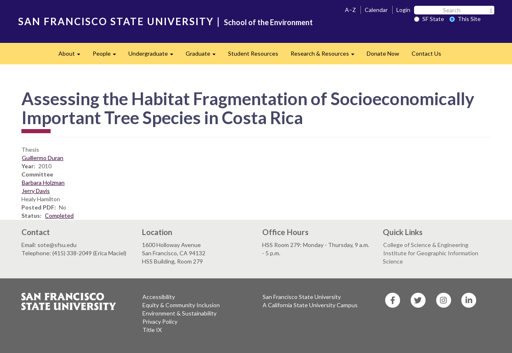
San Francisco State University (302, 296)
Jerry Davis (36, 190)
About (72, 56)
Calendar (376, 9)
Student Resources (253, 53)
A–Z (350, 9)
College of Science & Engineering (425, 244)
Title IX (152, 329)
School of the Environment (268, 22)
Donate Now (383, 53)
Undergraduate (153, 56)
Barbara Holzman (43, 182)
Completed (59, 215)
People (107, 56)
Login (403, 9)
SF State (429, 18)
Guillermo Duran (42, 157)
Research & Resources (326, 56)
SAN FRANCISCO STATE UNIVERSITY (116, 21)
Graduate (204, 56)
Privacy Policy (159, 321)
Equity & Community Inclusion (181, 304)
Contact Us (426, 53)
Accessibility (158, 296)
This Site (465, 18)
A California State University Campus (310, 304)
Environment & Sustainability (179, 313)
